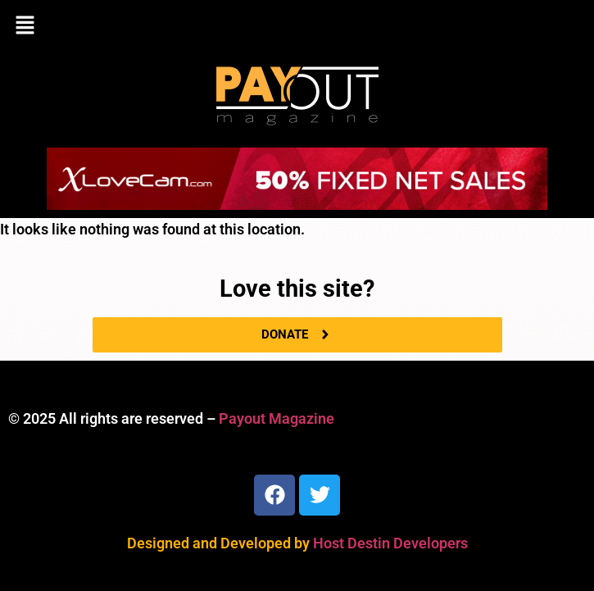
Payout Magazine (276, 418)
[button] (297, 26)
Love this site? (297, 288)
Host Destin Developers (390, 543)
